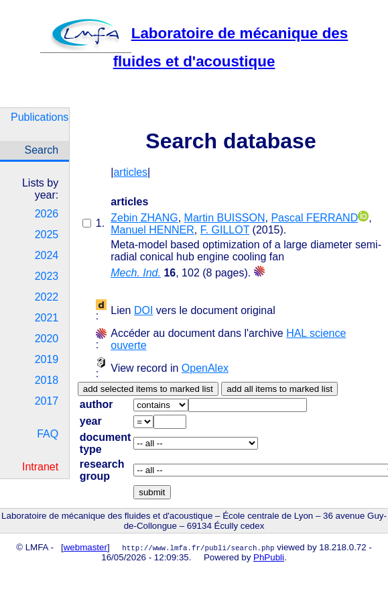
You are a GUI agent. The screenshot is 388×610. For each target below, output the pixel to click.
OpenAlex (205, 368)
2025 (47, 234)
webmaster (85, 547)
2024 (47, 255)
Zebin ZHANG (144, 217)
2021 (47, 317)
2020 (47, 338)
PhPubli (268, 557)
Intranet (40, 466)
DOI (143, 310)
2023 (47, 276)
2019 (47, 359)
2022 (47, 297)
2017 (47, 401)
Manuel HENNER (152, 230)
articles (130, 172)
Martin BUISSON (224, 217)
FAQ (47, 434)
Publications (39, 117)
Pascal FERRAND (314, 217)
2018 (47, 380)
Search (42, 150)
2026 (47, 213)
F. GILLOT (225, 230)
